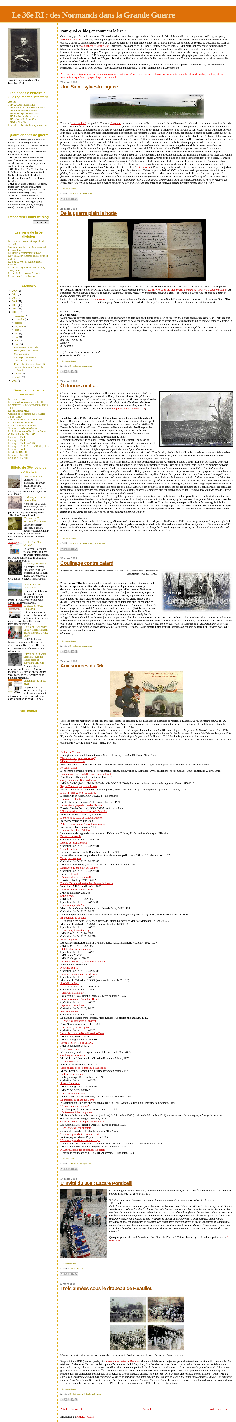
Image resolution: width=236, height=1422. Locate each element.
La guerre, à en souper (35, 563)
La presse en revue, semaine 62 (33, 607)
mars (17, 344)
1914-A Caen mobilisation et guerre (85, 1394)
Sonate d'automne (70, 1083)
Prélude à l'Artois (70, 752)
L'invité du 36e (76, 1268)
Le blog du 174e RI (18, 455)
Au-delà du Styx (69, 983)
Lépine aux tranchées (72, 1005)
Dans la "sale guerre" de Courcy (78, 792)
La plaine (116, 123)
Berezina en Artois (70, 836)
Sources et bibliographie (80, 1163)
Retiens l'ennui (68, 767)
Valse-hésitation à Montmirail (76, 889)
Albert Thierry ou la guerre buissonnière (82, 823)
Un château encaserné (72, 1093)
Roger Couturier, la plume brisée (78, 786)
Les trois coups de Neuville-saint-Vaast (82, 1033)
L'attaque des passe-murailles (76, 877)
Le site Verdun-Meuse (19, 410)
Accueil (146, 1408)
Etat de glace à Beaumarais (75, 948)
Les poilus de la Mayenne (21, 422)
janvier (18, 377)
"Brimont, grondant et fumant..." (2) (80, 1134)
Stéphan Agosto (98, 298)
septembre (20, 326)
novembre (20, 319)
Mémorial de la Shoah (72, 761)
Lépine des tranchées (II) (74, 842)
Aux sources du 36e (82, 666)
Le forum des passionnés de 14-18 (25, 402)
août (17, 329)
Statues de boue (69, 1011)
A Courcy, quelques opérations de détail (82, 1149)
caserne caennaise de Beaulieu (123, 1361)
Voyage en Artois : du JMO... (76, 1042)
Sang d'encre (67, 895)
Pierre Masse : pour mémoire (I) (78, 758)
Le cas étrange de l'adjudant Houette (80, 998)
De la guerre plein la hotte (88, 213)
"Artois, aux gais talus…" (74, 1105)
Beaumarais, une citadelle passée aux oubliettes (86, 773)
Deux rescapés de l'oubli (74, 905)
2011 (15, 301)
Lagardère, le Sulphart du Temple (79, 867)
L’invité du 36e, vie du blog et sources (27, 125)
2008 (15, 312)
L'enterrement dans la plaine (76, 1112)
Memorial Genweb (17, 399)
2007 (15, 380)
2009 (15, 308)
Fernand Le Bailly (70, 39)
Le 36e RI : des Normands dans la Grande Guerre (93, 15)
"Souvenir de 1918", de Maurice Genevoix (84, 961)
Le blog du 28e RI (17, 440)
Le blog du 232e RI (18, 458)
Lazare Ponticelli (69, 1061)
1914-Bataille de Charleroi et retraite (26, 107)
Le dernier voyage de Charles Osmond (81, 805)
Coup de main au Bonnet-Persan (78, 780)
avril (17, 340)
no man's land (78, 123)
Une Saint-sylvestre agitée (89, 87)
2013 (15, 294)
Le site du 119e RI (17, 452)
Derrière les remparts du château (78, 1020)
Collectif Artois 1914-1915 (21, 434)
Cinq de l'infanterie (71, 848)
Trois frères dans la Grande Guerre (25, 419)
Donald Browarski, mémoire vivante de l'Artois (86, 883)
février (18, 373)
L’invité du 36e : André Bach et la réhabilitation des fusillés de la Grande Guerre (36, 631)
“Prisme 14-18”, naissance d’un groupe (35, 520)
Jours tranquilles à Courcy (75, 930)
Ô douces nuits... (79, 386)
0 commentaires (69, 188)
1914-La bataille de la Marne (22, 110)
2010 (15, 305)
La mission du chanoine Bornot (77, 1099)
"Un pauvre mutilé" (71, 1048)
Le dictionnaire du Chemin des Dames (27, 431)
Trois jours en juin (70, 858)
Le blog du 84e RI (17, 449)
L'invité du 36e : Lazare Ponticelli (96, 1183)
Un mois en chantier (71, 798)
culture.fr (74, 873)
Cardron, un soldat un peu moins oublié (82, 1121)
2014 (15, 290)
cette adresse (144, 167)
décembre (20, 315)
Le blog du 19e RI (17, 437)
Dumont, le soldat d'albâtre (75, 830)
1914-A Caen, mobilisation (21, 104)
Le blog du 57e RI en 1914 (21, 443)
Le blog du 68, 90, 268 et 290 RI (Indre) (28, 446)
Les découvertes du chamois (22, 425)
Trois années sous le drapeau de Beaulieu (83, 1067)
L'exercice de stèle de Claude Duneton (81, 817)
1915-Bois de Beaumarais (80, 193)
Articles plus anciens (221, 1408)
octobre (19, 322)
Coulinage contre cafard (87, 563)
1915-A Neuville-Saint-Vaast (22, 119)
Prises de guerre (69, 939)
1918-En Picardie (17, 122)
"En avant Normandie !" (73, 992)
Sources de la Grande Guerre (22, 428)
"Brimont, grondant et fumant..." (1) (80, 1140)
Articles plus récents (71, 1408)
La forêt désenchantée (72, 1073)
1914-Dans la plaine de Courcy (23, 113)
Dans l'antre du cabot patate (75, 1127)
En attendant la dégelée (73, 917)
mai (17, 337)
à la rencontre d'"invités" (95, 45)
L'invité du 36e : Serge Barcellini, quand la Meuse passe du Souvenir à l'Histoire (35, 658)
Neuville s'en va (69, 967)
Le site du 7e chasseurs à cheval (24, 273)
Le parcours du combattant (21, 276)
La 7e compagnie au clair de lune (78, 973)
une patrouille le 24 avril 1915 (128, 408)
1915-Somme (99, 543)
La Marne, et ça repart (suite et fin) (35, 499)
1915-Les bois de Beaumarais (23, 116)
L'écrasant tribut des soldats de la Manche (83, 811)
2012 (15, 298)
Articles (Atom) (85, 1416)
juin (17, 333)
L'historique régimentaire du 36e (24, 253)
